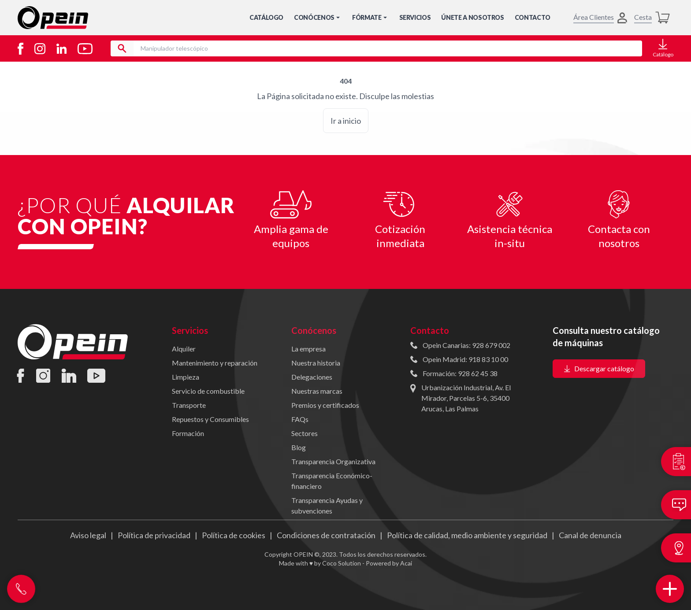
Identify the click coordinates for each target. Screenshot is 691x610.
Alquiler (184, 348)
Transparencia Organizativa (333, 461)
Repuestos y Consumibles (210, 419)
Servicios (415, 17)
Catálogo (266, 17)
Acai (406, 563)
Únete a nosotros (472, 17)
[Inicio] (53, 17)
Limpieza (185, 377)
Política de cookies (233, 535)
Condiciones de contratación (326, 535)
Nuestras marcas (316, 391)
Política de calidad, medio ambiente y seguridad (467, 535)
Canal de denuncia (590, 535)
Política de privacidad (154, 535)
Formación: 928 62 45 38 (460, 373)
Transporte (189, 405)
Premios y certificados (325, 405)
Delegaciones (311, 377)
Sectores (304, 433)
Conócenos (318, 17)
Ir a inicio (346, 121)
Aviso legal (88, 535)
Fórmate (370, 17)
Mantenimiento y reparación (214, 363)
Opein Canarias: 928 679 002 (466, 345)
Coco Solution (341, 563)
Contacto (532, 17)
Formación (188, 433)
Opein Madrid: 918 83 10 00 (465, 359)
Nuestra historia (315, 363)
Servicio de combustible (208, 391)
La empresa (308, 348)
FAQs (299, 419)
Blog (298, 447)
